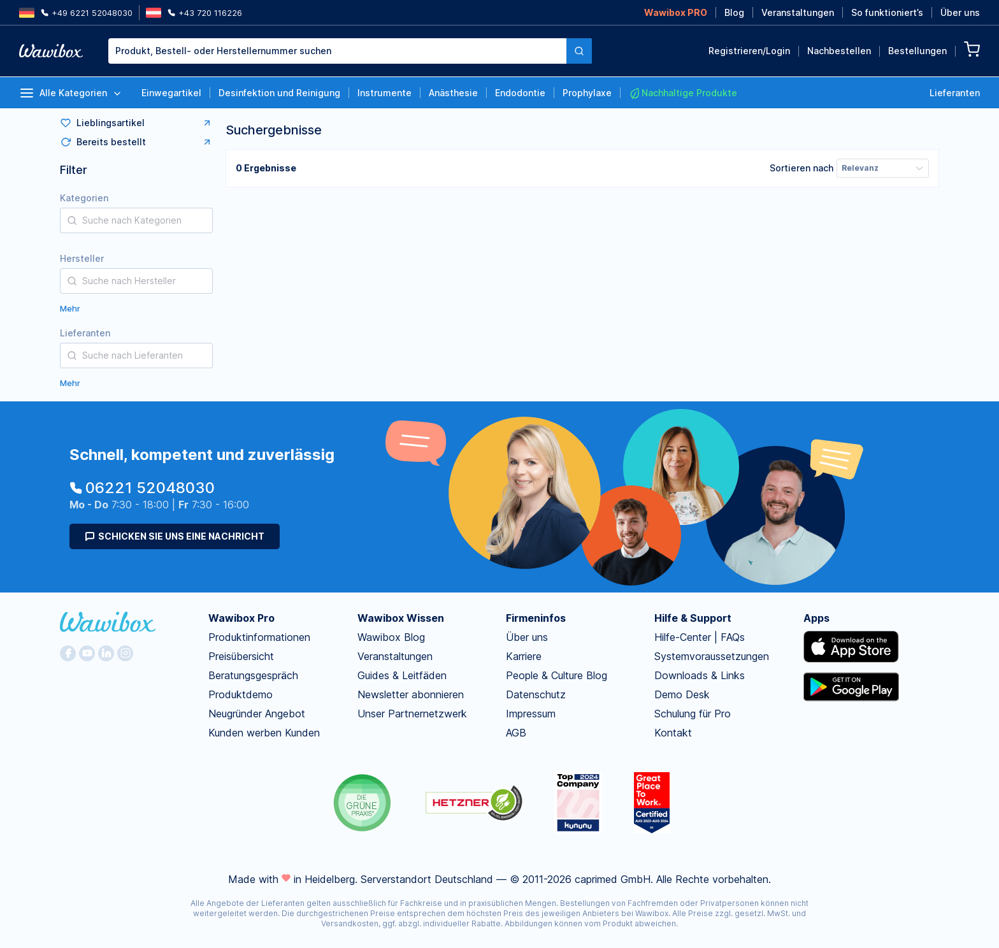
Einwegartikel (171, 92)
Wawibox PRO (675, 12)
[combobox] (350, 51)
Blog (734, 12)
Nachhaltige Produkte (683, 93)
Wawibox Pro (241, 618)
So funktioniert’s (887, 12)
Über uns (960, 12)
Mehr (70, 308)
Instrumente (384, 92)
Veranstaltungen (797, 12)
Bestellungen (917, 50)
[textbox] (337, 51)
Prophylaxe (587, 92)
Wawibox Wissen (400, 618)
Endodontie (520, 92)
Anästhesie (453, 92)
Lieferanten (955, 92)
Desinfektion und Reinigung (279, 92)
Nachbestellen (839, 50)
